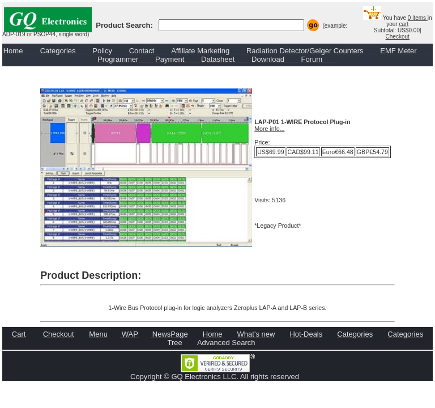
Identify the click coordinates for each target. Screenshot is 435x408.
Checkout (398, 36)
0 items (418, 18)
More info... (269, 128)
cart (403, 24)
